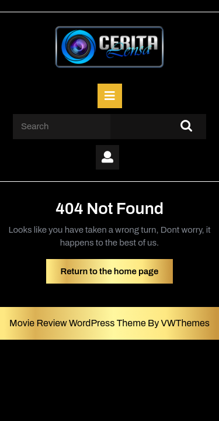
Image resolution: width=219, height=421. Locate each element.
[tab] (110, 96)
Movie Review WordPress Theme (78, 323)
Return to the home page (117, 274)
